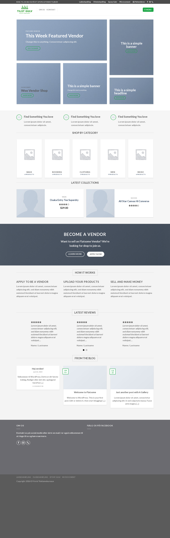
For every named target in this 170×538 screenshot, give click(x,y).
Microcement (124, 2)
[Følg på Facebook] (147, 2)
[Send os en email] (150, 2)
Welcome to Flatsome (85, 392)
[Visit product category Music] (140, 158)
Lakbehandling (85, 2)
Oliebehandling (99, 2)
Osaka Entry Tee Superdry (64, 200)
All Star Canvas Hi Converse (134, 201)
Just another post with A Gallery (132, 392)
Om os (42, 10)
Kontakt (51, 10)
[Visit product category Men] (113, 158)
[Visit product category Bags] (29, 158)
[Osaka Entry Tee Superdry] (31, 203)
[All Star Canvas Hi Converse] (100, 203)
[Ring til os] (152, 2)
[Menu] (148, 10)
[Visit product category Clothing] (85, 158)
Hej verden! (38, 368)
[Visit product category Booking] (57, 158)
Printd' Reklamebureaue (43, 481)
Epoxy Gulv (112, 2)
